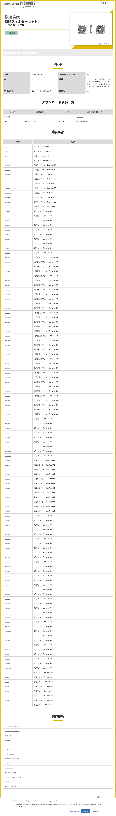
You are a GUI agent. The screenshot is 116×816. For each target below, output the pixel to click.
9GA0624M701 (11, 374)
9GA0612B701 (10, 258)
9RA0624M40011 (11, 623)
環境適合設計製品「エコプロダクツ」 (19, 761)
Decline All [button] (96, 811)
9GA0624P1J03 (11, 378)
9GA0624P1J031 (11, 383)
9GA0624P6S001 (11, 402)
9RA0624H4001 (11, 600)
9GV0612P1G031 (11, 425)
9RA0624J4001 (11, 609)
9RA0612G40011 (11, 531)
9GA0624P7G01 (11, 406)
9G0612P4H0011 (11, 217)
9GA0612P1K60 (11, 332)
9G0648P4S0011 (11, 254)
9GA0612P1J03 (11, 314)
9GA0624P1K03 (11, 388)
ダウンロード (74, 118)
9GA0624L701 (10, 365)
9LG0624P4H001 (11, 480)
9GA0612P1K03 (11, 323)
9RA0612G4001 (11, 526)
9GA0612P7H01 (11, 355)
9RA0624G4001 (11, 591)
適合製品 (40, 53)
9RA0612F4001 (11, 517)
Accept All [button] (85, 811)
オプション (36, 7)
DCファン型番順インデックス (16, 776)
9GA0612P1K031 (11, 328)
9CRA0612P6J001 (12, 189)
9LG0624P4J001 (11, 485)
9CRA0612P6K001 (12, 194)
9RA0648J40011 (11, 660)
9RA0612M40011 (11, 558)
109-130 (8, 148)
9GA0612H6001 (11, 272)
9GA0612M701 (11, 300)
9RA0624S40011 (11, 641)
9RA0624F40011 (11, 586)
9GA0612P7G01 (11, 351)
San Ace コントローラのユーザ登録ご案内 (21, 732)
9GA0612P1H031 (11, 309)
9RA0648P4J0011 (12, 669)
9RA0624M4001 (11, 618)
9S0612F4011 (10, 678)
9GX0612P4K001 (11, 438)
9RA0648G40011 (11, 651)
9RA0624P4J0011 (12, 632)
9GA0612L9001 (11, 291)
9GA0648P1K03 (11, 411)
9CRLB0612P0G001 (13, 208)
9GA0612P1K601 (11, 337)
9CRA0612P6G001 (12, 185)
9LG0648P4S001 (11, 512)
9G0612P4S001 (11, 222)
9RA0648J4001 (11, 655)
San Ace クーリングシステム (20, 7)
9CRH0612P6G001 (12, 198)
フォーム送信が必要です (78, 123)
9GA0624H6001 (11, 360)
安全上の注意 (10, 766)
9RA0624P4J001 (11, 628)
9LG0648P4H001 (11, 498)
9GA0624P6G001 (11, 397)
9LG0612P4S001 (11, 475)
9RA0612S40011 (11, 577)
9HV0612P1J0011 (12, 448)
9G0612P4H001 (11, 212)
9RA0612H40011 (11, 540)
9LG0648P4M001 (11, 508)
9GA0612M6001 (11, 295)
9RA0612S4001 (11, 572)
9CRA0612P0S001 (12, 180)
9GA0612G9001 (11, 268)
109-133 (8, 152)
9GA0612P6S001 (11, 346)
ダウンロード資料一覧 (23, 53)
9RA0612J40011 (11, 549)
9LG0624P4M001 (11, 489)
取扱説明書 (9, 742)
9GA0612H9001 (11, 281)
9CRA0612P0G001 (12, 175)
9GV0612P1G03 (11, 420)
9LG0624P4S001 (11, 494)
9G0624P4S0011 (11, 245)
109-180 (8, 157)
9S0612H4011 (10, 688)
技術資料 (8, 785)
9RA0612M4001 (11, 554)
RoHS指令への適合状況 (14, 756)
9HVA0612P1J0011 (12, 457)
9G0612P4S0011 (11, 226)
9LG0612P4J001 (11, 466)
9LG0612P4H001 (11, 461)
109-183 (8, 162)
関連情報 (52, 53)
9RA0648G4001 (11, 646)
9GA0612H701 (10, 277)
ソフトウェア (10, 737)
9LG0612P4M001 (11, 471)
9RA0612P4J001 (11, 563)
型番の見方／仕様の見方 (14, 771)
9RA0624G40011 (11, 595)
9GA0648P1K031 (11, 415)
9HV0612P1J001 (11, 443)
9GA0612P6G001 (11, 342)
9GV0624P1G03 (11, 429)
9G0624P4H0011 (11, 235)
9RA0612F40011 (11, 521)
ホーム (5, 7)
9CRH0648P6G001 (12, 203)
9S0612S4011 (10, 706)
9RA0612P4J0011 (12, 568)
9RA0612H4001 (11, 535)
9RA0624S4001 (11, 637)
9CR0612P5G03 (11, 166)
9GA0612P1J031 (11, 318)
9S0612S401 (10, 701)
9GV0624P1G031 (11, 434)
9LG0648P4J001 (11, 503)
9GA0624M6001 (11, 369)
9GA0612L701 (10, 286)
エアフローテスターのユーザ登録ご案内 (20, 727)
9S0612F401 (10, 674)
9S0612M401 (10, 692)
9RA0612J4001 (11, 545)
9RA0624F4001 (11, 581)
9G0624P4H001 (11, 231)
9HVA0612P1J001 (12, 452)
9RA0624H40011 (11, 604)
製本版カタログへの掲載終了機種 (17, 790)
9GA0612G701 (10, 263)
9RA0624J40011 (11, 614)
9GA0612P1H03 (11, 305)
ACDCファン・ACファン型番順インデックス (22, 781)
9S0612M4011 (10, 697)
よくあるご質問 (11, 752)
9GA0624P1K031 (11, 392)
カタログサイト (11, 747)
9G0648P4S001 (11, 249)
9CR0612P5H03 (11, 171)
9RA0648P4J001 (11, 664)
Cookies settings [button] (74, 811)
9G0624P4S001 (11, 240)
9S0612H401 (10, 683)
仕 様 (8, 53)
